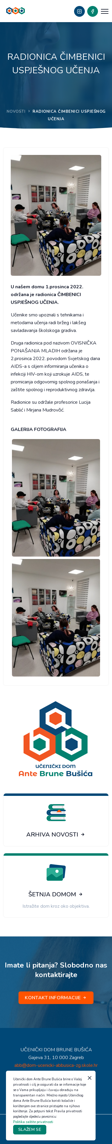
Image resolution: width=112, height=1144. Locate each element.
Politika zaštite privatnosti (33, 1122)
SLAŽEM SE (29, 1129)
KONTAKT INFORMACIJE (56, 997)
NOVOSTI (16, 111)
